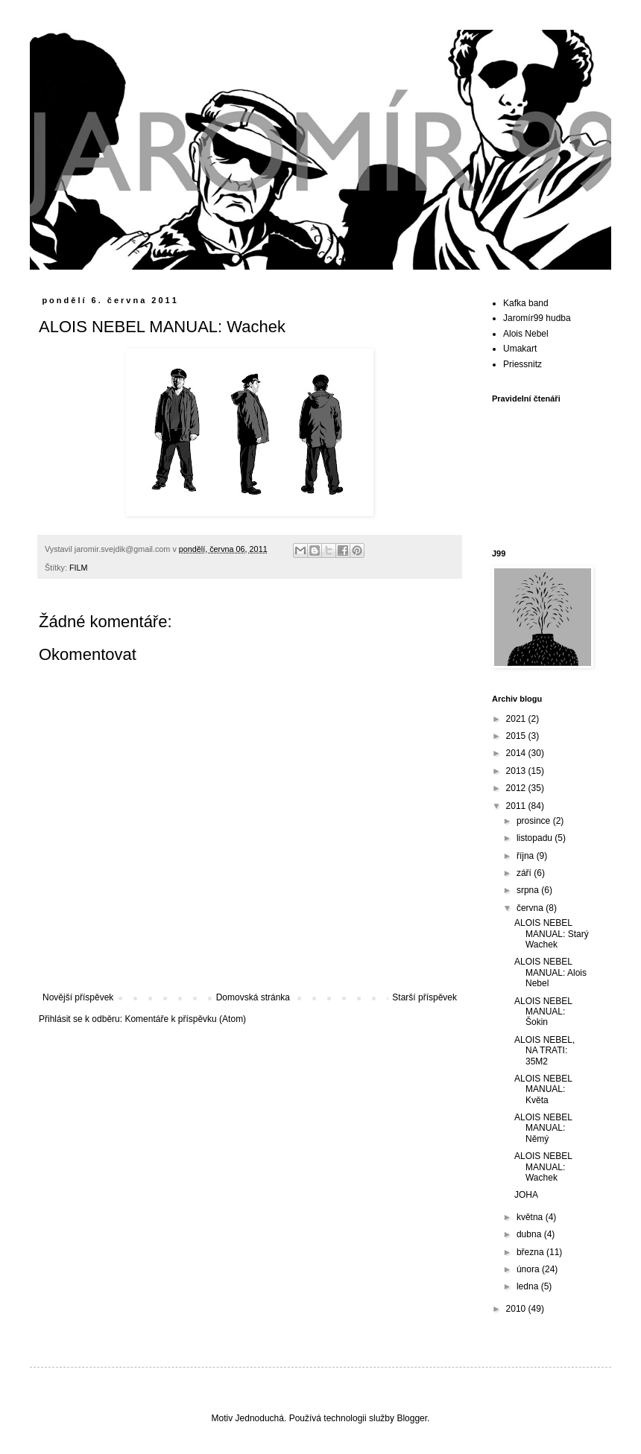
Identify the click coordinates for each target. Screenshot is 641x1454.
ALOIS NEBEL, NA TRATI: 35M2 (544, 1051)
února (529, 1269)
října (527, 856)
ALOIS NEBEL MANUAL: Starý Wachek (551, 934)
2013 (517, 771)
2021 (517, 719)
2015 (517, 736)
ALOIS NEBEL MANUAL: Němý (543, 1128)
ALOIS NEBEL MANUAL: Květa (543, 1089)
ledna (529, 1286)
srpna (529, 890)
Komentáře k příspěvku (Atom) (185, 1019)
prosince (535, 821)
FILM (78, 567)
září (525, 873)
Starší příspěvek (424, 997)
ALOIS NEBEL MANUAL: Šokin (543, 1012)
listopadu (536, 838)
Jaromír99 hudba (537, 318)
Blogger (412, 1418)
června (531, 908)
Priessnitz (522, 364)
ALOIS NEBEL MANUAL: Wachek (543, 1167)
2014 (517, 753)
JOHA (526, 1195)
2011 (517, 806)
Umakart (520, 348)
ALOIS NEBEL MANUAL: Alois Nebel (550, 972)
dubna (530, 1234)
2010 (517, 1309)
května (531, 1217)
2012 (517, 788)
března (531, 1252)
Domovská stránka (253, 997)
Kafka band (526, 303)
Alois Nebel (526, 333)
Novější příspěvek (77, 997)
